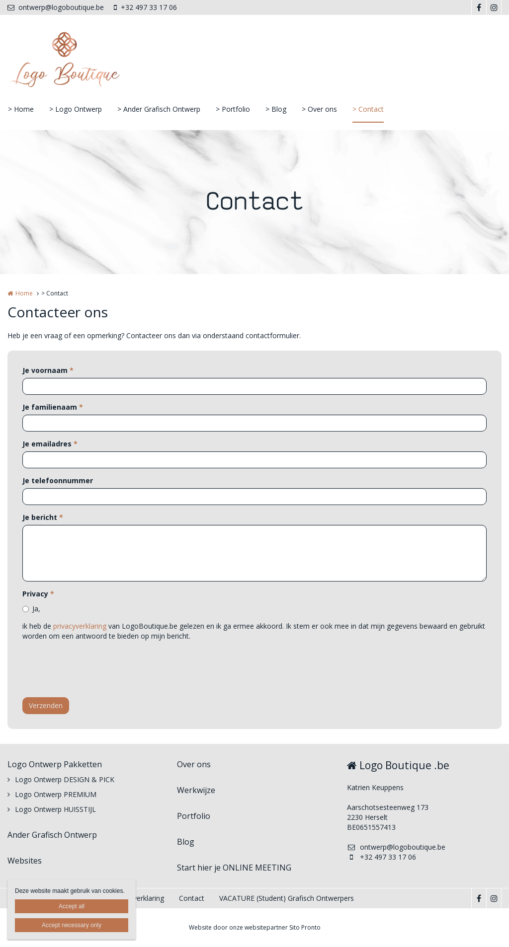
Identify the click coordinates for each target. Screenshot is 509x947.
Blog (185, 841)
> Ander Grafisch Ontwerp (158, 109)
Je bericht (42, 517)
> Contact (368, 109)
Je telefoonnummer (57, 480)
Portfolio (193, 815)
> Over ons (319, 109)
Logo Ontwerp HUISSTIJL (55, 809)
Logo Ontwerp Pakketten (54, 764)
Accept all (72, 906)
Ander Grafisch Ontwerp (52, 834)
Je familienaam (52, 407)
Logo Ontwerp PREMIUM (55, 794)
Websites (24, 860)
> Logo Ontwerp (75, 109)
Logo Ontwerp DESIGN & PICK (64, 779)
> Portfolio (233, 109)
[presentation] (97, 670)
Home (24, 293)
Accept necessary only (71, 925)
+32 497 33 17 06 (145, 7)
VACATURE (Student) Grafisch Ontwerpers (286, 898)
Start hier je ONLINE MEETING (234, 867)
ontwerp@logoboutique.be (55, 7)
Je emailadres (50, 443)
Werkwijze (196, 790)
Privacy (38, 593)
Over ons (194, 764)
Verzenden (46, 705)
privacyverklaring (79, 626)
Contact (191, 898)
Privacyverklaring (137, 898)
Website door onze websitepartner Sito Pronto (255, 927)
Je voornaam (48, 370)
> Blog (275, 109)
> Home (21, 109)
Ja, (36, 608)
